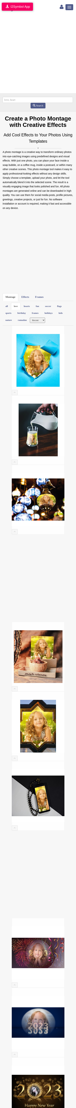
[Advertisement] (38, 53)
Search (38, 105)
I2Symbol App (17, 6)
